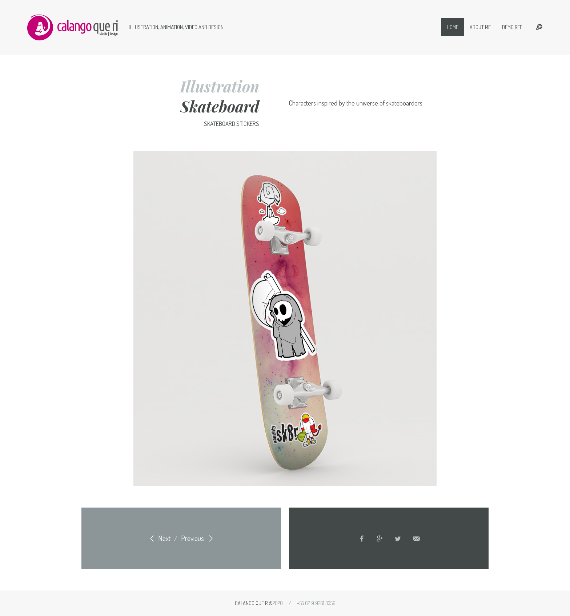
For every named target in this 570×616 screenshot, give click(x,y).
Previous (198, 538)
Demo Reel (513, 27)
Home (452, 27)
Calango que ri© (254, 603)
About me (480, 27)
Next (158, 538)
